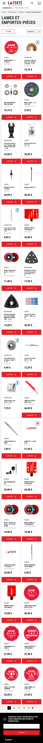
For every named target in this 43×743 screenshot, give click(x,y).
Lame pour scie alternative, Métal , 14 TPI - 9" (10, 229)
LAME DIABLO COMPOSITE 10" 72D (30, 606)
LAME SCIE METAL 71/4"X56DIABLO (30, 647)
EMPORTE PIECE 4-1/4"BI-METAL (29, 228)
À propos (8, 739)
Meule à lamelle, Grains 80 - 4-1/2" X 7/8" (10, 272)
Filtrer (8, 31)
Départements (13, 12)
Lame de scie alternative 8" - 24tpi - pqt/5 (29, 316)
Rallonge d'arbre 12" (30, 187)
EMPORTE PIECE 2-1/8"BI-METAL (9, 606)
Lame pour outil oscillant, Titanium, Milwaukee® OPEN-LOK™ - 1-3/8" (10, 146)
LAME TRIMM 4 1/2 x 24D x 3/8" (29, 688)
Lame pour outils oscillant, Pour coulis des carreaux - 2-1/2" (30, 62)
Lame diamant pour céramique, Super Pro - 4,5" (9, 359)
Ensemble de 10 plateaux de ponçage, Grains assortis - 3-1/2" (30, 273)
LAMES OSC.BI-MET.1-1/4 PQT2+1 (10, 565)
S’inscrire (21, 732)
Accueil (5, 12)
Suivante (33, 708)
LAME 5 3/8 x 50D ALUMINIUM (9, 688)
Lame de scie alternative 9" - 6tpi (29, 359)
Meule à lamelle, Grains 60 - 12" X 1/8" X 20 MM (10, 524)
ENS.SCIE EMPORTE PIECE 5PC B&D (9, 103)
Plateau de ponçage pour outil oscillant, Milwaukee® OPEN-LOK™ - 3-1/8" (9, 317)
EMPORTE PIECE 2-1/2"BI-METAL (29, 482)
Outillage (22, 12)
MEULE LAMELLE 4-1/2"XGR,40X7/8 (29, 523)
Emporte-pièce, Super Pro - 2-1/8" (9, 401)
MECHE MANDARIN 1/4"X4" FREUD (29, 565)
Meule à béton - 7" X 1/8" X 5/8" (30, 103)
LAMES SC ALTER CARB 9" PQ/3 (29, 401)
